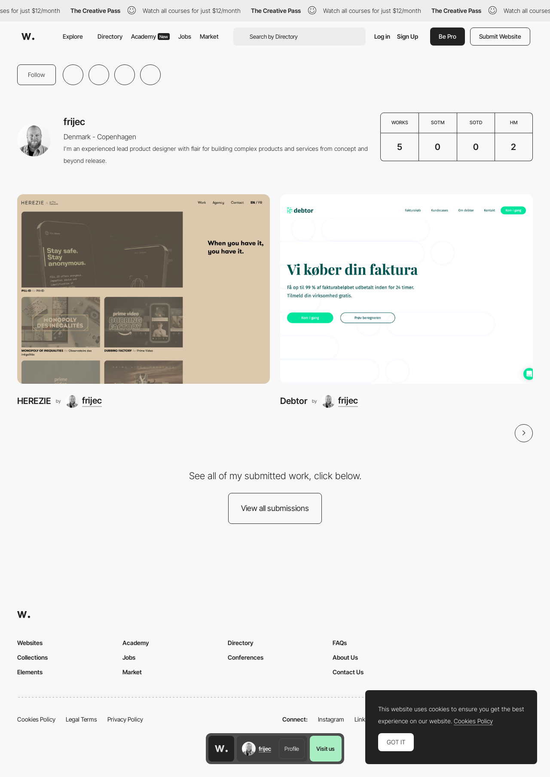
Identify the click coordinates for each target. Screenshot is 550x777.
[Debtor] (406, 289)
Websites (30, 642)
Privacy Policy (125, 719)
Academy (150, 36)
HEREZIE (34, 400)
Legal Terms (81, 719)
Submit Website (500, 36)
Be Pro (447, 36)
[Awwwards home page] (221, 749)
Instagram (331, 719)
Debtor (293, 400)
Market (209, 36)
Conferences (245, 657)
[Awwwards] (27, 36)
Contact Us (348, 672)
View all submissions (275, 508)
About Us (345, 657)
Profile (291, 748)
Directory (110, 36)
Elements (30, 672)
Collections (32, 657)
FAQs (340, 642)
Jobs (184, 36)
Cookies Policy (36, 719)
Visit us (325, 748)
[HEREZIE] (143, 289)
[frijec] (83, 401)
